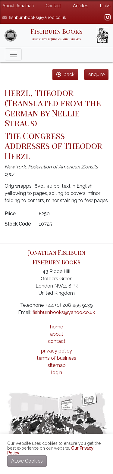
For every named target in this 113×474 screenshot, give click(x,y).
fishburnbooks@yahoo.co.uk (37, 17)
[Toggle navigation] (13, 54)
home (56, 327)
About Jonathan (18, 5)
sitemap (57, 365)
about (56, 334)
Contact (53, 5)
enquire (96, 74)
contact (56, 341)
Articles (80, 5)
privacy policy (56, 351)
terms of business (56, 358)
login (56, 372)
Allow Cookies (27, 461)
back (65, 74)
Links (105, 5)
